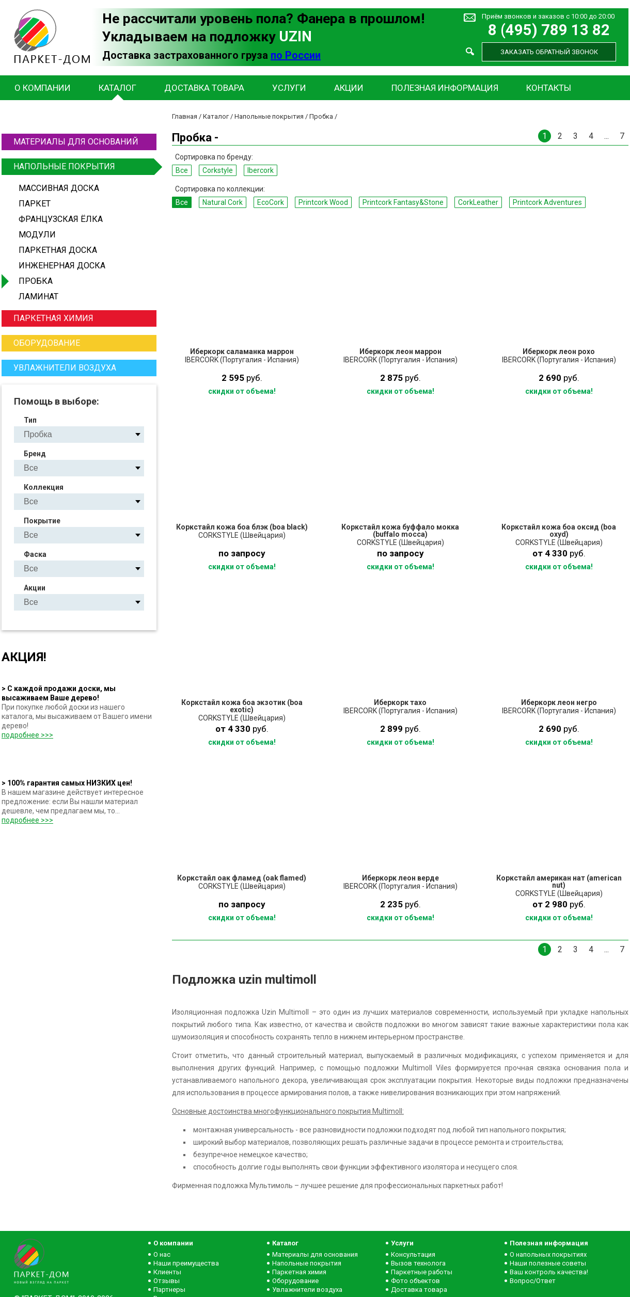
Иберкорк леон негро (559, 702)
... (606, 136)
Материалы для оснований (75, 142)
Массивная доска (59, 188)
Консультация (413, 1254)
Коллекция (44, 487)
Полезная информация (444, 88)
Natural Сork (222, 202)
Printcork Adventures (547, 202)
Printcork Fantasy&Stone (403, 202)
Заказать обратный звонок (549, 52)
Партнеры (169, 1289)
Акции (349, 88)
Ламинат (38, 296)
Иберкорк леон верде (400, 878)
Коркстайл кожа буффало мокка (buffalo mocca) (400, 530)
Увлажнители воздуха (64, 368)
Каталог (117, 88)
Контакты (548, 88)
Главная (184, 116)
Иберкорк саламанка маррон (242, 351)
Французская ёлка (61, 219)
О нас (161, 1254)
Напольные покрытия (83, 166)
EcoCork (270, 202)
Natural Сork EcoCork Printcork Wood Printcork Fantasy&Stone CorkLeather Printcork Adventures (87, 501)
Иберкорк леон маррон (400, 351)
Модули (37, 234)
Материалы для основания (315, 1254)
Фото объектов (415, 1281)
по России (296, 55)
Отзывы (166, 1281)
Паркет (35, 204)
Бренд (35, 453)
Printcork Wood (323, 202)
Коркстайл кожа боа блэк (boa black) (242, 527)
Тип (30, 420)
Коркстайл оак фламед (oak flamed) (241, 878)
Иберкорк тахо (400, 702)
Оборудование (46, 343)
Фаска (35, 554)
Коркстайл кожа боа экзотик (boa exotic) (242, 706)
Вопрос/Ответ (533, 1281)
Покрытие (42, 520)
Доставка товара (204, 88)
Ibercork (260, 170)
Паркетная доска (58, 250)
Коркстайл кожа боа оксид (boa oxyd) (558, 530)
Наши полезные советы (548, 1263)
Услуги (289, 88)
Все (182, 170)
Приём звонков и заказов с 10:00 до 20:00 (548, 16)
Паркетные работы (421, 1272)
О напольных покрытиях (548, 1254)
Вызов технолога (418, 1263)
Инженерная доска (62, 265)
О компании (42, 88)
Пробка (36, 281)
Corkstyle (217, 170)
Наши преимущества (186, 1263)
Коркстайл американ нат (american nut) (559, 881)
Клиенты (167, 1272)
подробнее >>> (27, 735)
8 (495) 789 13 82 (549, 30)
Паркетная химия (53, 318)
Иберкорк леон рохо (559, 351)
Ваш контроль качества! (549, 1272)
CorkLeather (478, 202)
